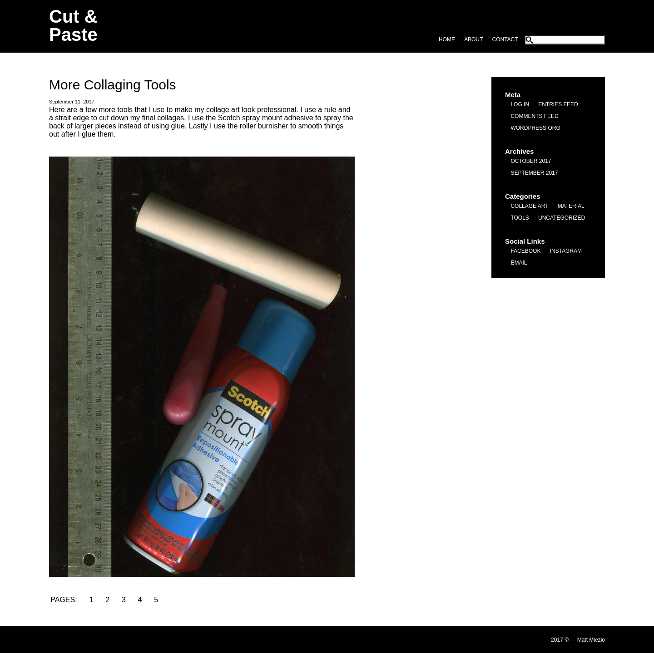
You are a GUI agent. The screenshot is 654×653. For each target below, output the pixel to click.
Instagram (566, 251)
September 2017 (534, 173)
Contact (505, 39)
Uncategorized (561, 218)
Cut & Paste (73, 25)
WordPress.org (535, 128)
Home (447, 39)
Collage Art (529, 206)
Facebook (525, 251)
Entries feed (558, 104)
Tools (519, 218)
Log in (519, 104)
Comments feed (534, 116)
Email (518, 263)
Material (571, 206)
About (473, 39)
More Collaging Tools (112, 84)
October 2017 (530, 161)
